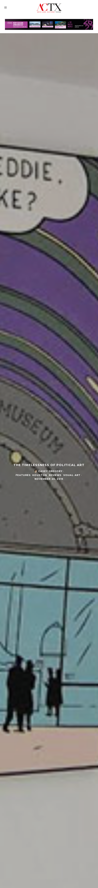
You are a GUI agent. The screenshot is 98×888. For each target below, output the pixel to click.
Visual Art (72, 475)
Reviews (55, 475)
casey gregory (50, 471)
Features (23, 475)
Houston (39, 475)
